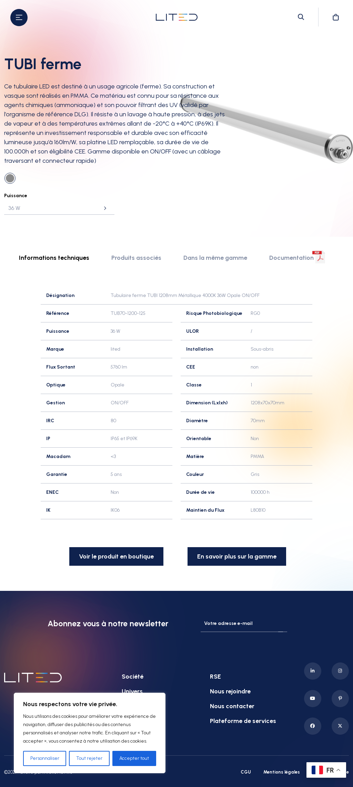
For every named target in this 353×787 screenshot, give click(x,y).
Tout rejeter (89, 758)
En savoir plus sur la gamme (236, 556)
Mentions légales (281, 771)
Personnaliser (44, 758)
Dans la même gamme (215, 258)
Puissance (15, 196)
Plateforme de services (243, 720)
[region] (89, 733)
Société (132, 676)
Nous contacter (232, 706)
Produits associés (136, 258)
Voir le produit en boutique (116, 556)
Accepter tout (134, 758)
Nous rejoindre (230, 691)
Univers (132, 691)
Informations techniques (54, 258)
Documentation (291, 258)
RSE (215, 676)
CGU (246, 771)
